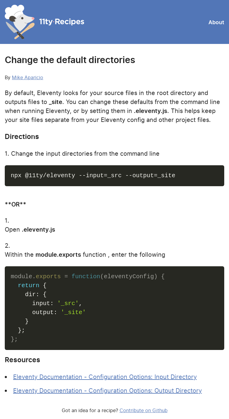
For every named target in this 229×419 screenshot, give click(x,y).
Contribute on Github (144, 410)
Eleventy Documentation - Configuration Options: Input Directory (105, 376)
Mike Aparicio (27, 77)
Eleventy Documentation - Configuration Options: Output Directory (107, 390)
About (216, 22)
